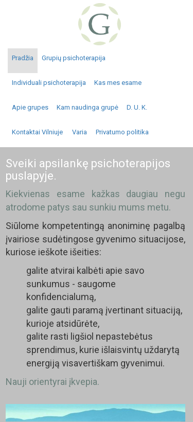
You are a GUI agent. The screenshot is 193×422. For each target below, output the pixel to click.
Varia (79, 132)
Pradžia (22, 58)
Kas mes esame (118, 82)
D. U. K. (137, 107)
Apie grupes (30, 107)
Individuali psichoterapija (49, 82)
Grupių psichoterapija (74, 58)
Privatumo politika (122, 132)
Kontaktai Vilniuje (37, 132)
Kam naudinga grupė (87, 107)
